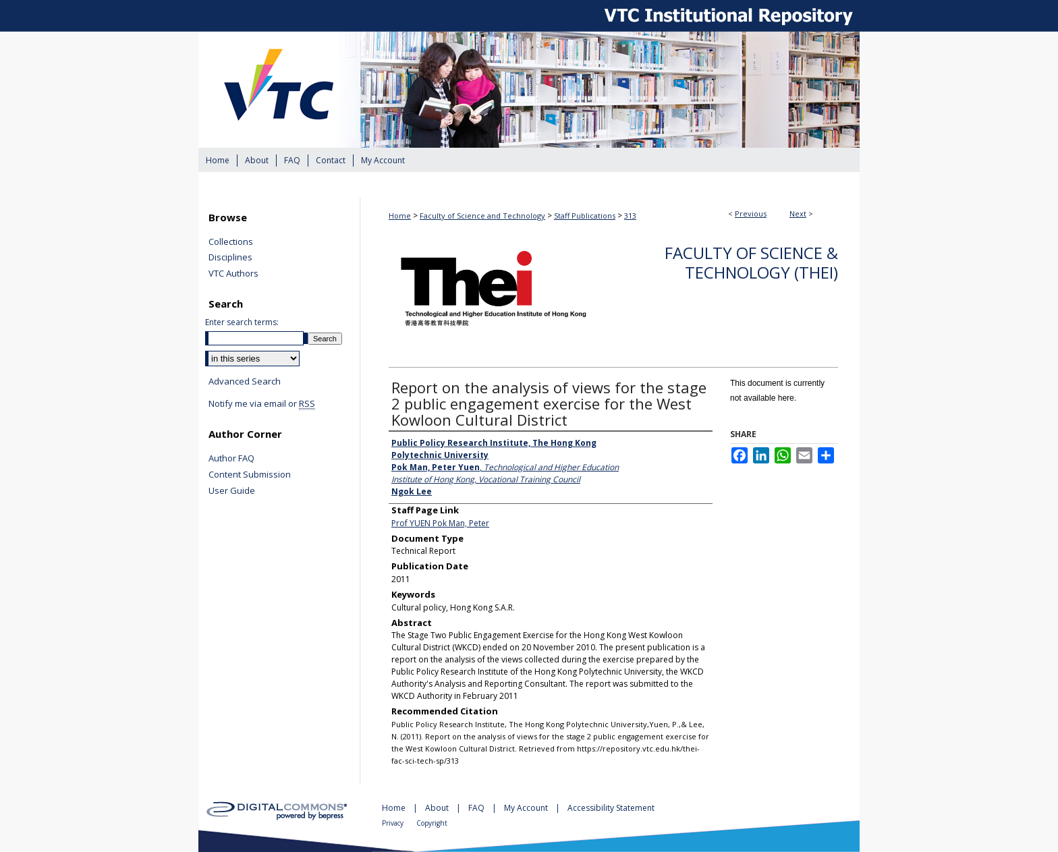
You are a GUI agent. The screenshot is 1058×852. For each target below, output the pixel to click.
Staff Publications (584, 215)
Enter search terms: (242, 322)
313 (630, 215)
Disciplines (230, 257)
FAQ (477, 808)
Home (400, 215)
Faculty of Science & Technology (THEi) (751, 262)
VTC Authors (233, 273)
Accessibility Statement (611, 808)
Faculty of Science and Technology (482, 215)
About (438, 808)
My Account (527, 808)
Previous (751, 213)
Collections (230, 242)
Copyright (431, 823)
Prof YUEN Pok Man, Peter (440, 523)
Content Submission (249, 475)
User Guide (231, 491)
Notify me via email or (261, 404)
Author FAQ (231, 458)
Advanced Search (244, 381)
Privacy (394, 823)
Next (797, 213)
